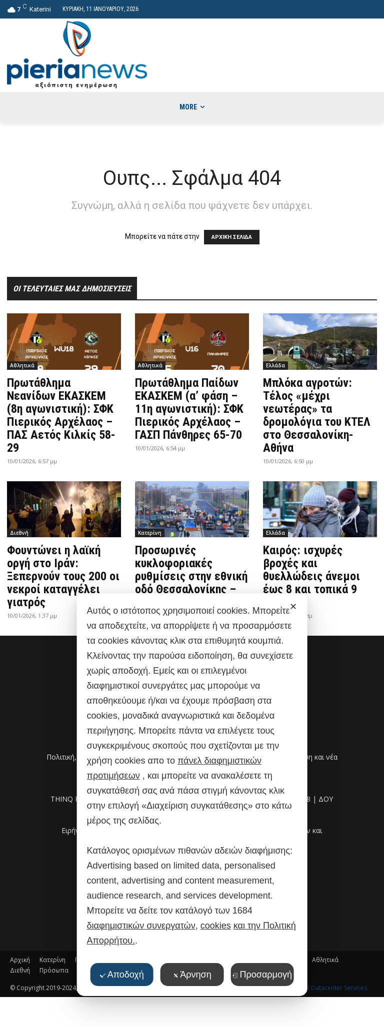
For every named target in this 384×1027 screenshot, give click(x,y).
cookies (215, 926)
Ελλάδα (275, 365)
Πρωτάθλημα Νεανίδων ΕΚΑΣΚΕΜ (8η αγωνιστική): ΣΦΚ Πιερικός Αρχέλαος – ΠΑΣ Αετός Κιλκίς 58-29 (61, 415)
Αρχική (20, 960)
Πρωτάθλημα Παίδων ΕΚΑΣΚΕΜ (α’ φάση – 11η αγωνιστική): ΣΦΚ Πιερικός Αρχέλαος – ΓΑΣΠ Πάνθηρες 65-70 (189, 409)
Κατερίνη (150, 532)
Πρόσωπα (54, 970)
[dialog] (192, 794)
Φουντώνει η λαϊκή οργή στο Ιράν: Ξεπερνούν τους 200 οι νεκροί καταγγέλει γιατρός (63, 576)
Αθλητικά (22, 365)
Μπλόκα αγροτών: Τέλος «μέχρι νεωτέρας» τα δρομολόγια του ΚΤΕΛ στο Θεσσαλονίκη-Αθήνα (316, 415)
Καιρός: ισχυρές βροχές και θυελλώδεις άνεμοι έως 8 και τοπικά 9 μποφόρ (311, 576)
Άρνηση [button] (191, 975)
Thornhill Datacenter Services (325, 988)
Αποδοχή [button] (122, 975)
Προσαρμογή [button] (262, 975)
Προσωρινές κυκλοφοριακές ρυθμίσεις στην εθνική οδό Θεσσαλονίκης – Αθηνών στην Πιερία (191, 576)
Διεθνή (19, 532)
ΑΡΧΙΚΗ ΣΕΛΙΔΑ (232, 237)
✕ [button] (293, 607)
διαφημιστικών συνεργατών (141, 926)
